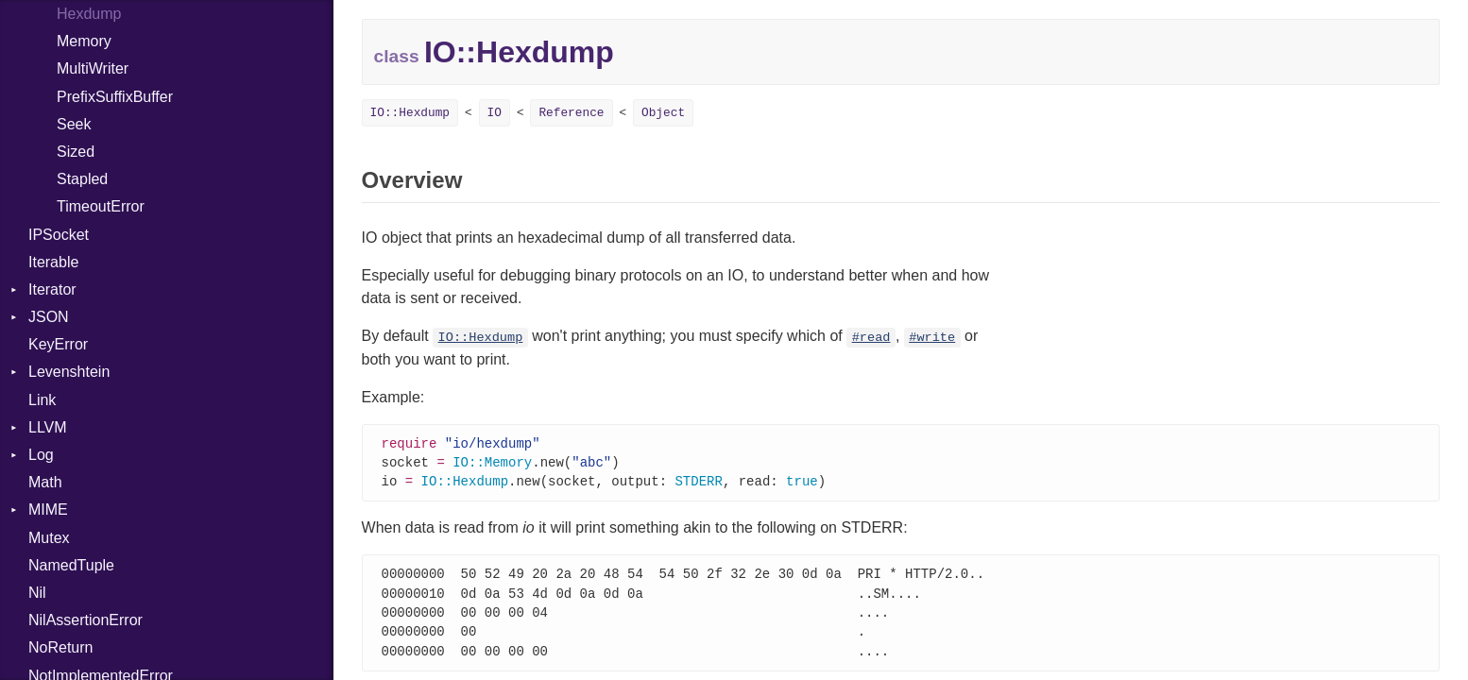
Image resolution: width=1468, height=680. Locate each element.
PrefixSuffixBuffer (115, 97)
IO (494, 113)
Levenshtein (69, 372)
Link (42, 400)
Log (41, 455)
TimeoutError (101, 206)
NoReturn (60, 647)
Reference (571, 113)
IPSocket (58, 235)
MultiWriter (92, 68)
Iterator (52, 289)
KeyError (58, 344)
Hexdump (89, 14)
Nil (37, 593)
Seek (74, 124)
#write (932, 338)
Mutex (49, 538)
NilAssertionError (85, 620)
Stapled (82, 179)
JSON (48, 317)
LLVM (47, 427)
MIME (48, 510)
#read (871, 338)
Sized (75, 152)
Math (45, 482)
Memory (84, 41)
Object (663, 113)
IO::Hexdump (410, 113)
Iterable (53, 262)
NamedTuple (71, 565)
